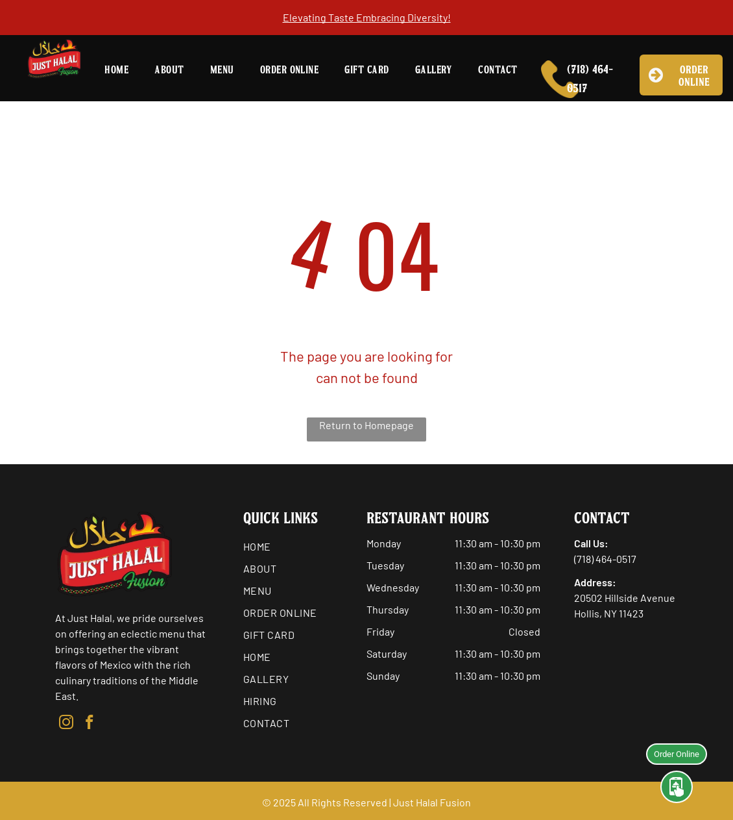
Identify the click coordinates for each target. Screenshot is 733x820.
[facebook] (89, 724)
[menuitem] (116, 71)
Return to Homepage (366, 425)
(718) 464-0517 (605, 559)
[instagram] (66, 724)
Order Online (676, 752)
